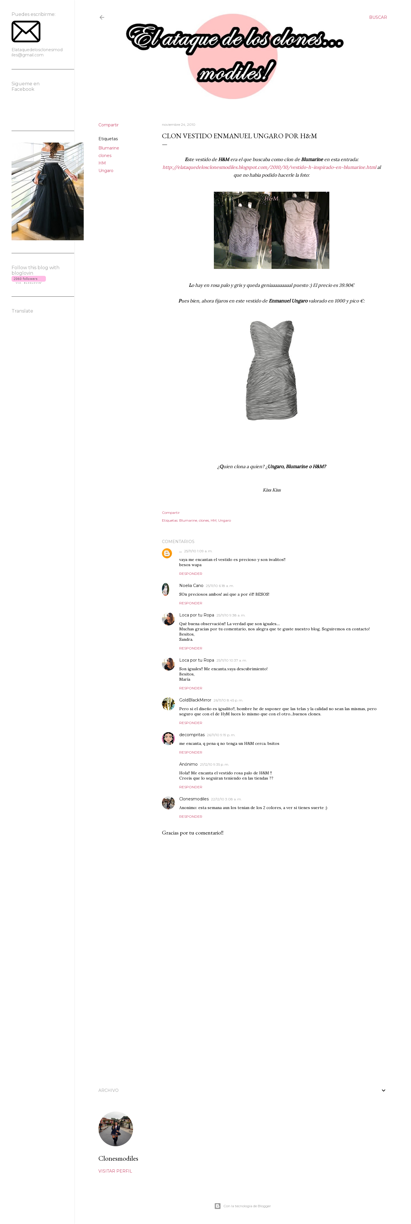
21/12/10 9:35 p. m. (214, 764)
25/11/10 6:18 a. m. (220, 586)
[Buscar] (378, 17)
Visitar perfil (115, 1171)
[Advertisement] (271, 1028)
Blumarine (108, 148)
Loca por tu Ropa (196, 615)
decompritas (192, 734)
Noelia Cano (191, 585)
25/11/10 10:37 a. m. (231, 660)
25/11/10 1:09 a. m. (198, 551)
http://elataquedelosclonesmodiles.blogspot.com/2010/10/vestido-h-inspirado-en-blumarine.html (269, 167)
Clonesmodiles (194, 799)
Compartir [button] (108, 125)
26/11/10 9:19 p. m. (221, 735)
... (180, 550)
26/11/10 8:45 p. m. (228, 700)
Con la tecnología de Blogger (242, 1206)
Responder (190, 573)
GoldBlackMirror (195, 700)
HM (102, 163)
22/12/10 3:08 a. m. (226, 799)
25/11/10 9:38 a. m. (231, 615)
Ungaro (105, 170)
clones (104, 155)
